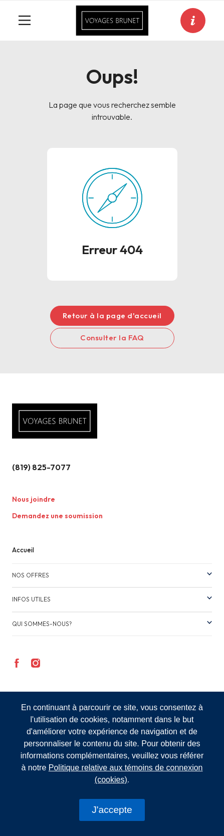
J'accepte (112, 809)
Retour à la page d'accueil (112, 315)
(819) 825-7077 (41, 467)
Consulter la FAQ (112, 337)
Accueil (23, 550)
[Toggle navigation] (29, 21)
